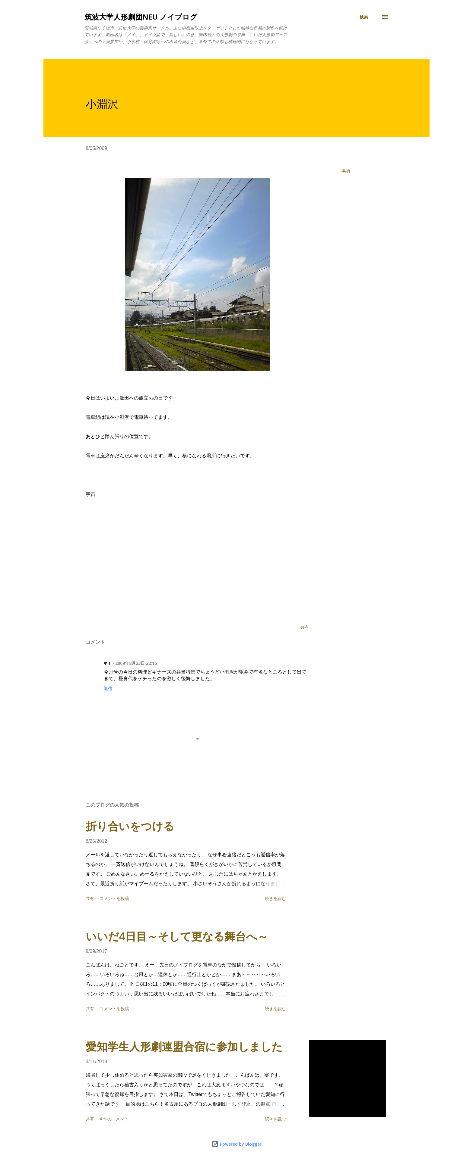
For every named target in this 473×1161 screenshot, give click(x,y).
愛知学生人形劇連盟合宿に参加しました (184, 1047)
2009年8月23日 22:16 (136, 663)
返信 (108, 688)
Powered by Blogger (236, 1144)
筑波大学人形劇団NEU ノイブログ (140, 17)
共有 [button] (346, 171)
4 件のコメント (114, 1118)
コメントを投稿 (114, 898)
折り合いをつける (130, 826)
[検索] (364, 16)
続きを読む (275, 898)
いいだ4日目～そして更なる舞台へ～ (177, 936)
